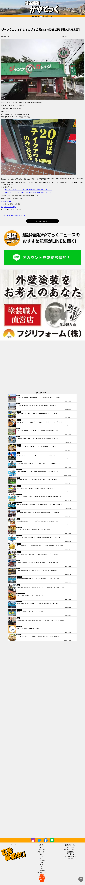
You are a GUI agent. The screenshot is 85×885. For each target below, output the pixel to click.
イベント (42, 856)
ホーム (42, 848)
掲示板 (42, 875)
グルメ (42, 854)
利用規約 (70, 858)
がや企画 (42, 860)
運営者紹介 (70, 852)
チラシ (42, 864)
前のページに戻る (42, 221)
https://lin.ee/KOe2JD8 (8, 207)
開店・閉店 (42, 850)
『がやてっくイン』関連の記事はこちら (13, 215)
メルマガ (42, 879)
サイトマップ (71, 848)
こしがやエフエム (42, 873)
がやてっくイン (42, 852)
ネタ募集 (42, 871)
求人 (42, 866)
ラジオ (42, 881)
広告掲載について (70, 856)
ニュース (42, 862)
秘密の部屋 (42, 877)
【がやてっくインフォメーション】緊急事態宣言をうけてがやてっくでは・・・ (28, 190)
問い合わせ (70, 854)
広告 (42, 869)
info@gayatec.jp (6, 201)
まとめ (42, 858)
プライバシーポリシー (70, 850)
